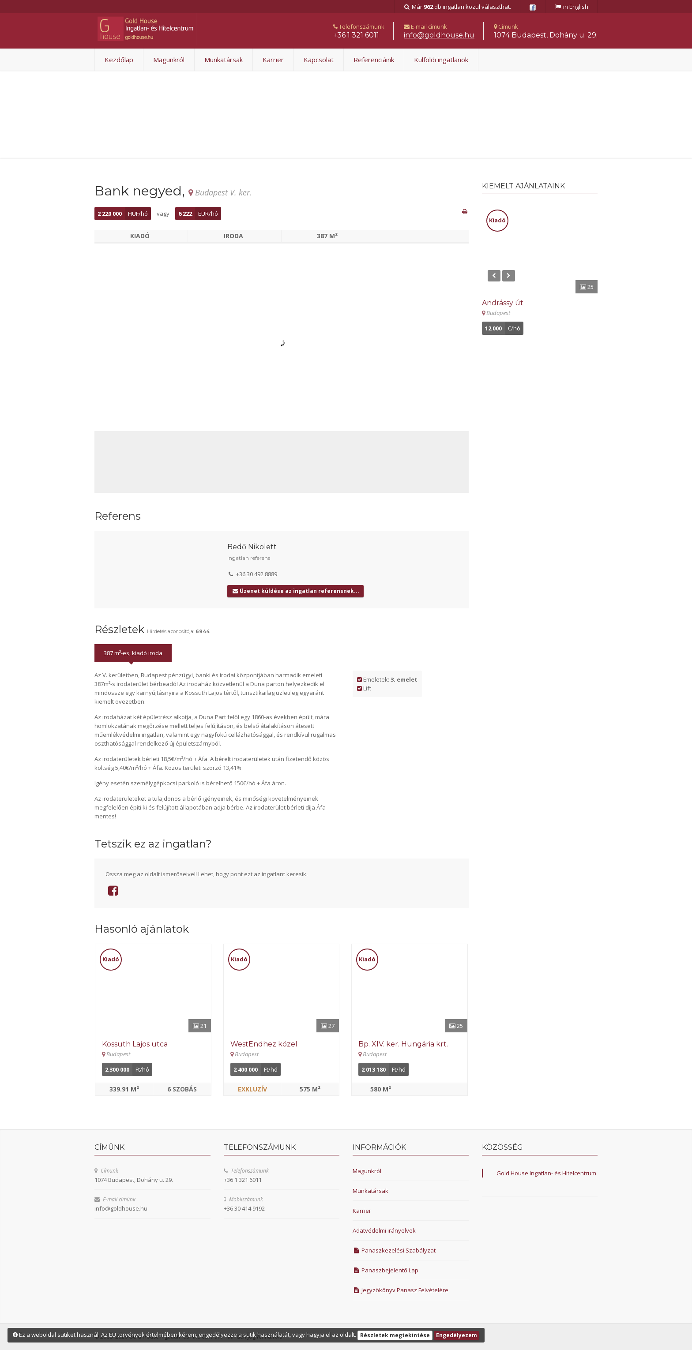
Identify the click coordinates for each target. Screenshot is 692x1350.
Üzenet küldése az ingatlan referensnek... (295, 591)
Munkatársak (223, 59)
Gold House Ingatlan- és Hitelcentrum (546, 1173)
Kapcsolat (319, 59)
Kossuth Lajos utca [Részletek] (135, 1044)
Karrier (273, 59)
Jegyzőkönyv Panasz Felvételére (400, 1290)
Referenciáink (374, 59)
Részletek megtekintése (395, 1335)
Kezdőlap (119, 59)
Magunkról (168, 59)
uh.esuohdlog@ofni (439, 35)
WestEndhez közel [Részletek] (263, 1044)
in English (571, 7)
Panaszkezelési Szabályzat (394, 1250)
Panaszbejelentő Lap (385, 1270)
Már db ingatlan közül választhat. (457, 7)
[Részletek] (153, 988)
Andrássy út (502, 303)
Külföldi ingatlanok (441, 59)
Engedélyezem (456, 1335)
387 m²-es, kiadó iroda (133, 653)
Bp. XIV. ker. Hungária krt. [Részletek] (403, 1044)
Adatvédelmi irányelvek (384, 1230)
